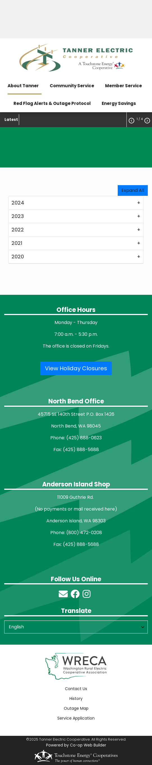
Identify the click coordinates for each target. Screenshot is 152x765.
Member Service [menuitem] (123, 86)
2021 (17, 243)
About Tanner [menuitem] (23, 86)
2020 (18, 256)
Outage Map (76, 708)
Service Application (76, 718)
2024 (18, 202)
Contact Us (76, 689)
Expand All (132, 190)
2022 (18, 229)
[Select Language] (76, 627)
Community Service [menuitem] (72, 86)
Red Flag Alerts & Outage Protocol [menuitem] (52, 103)
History (76, 698)
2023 (18, 216)
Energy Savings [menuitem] (119, 103)
